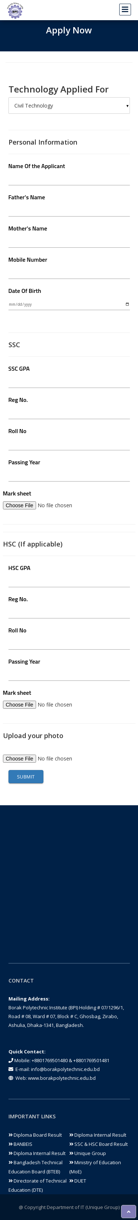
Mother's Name (27, 228)
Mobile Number (27, 259)
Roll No (17, 430)
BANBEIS (20, 1144)
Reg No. (18, 399)
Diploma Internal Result (97, 1135)
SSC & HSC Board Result (98, 1144)
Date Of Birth (24, 290)
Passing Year (24, 462)
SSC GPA (19, 368)
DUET (77, 1180)
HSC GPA (19, 567)
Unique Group (87, 1153)
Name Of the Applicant (36, 165)
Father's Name (26, 197)
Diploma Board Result (35, 1135)
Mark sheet (17, 493)
